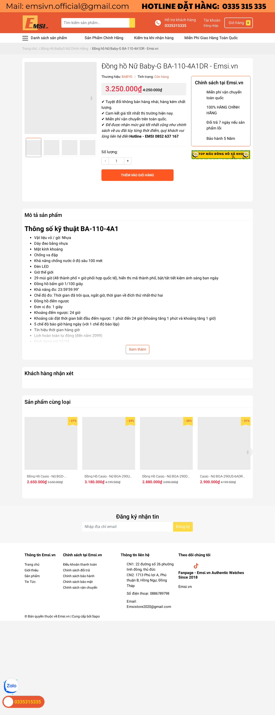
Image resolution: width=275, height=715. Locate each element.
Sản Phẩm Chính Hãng (104, 38)
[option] (61, 98)
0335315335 (175, 25)
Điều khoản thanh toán (80, 564)
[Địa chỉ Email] (137, 527)
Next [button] (91, 98)
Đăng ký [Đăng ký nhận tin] (183, 526)
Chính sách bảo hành (78, 576)
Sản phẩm (32, 576)
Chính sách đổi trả (76, 570)
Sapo (96, 616)
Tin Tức (30, 582)
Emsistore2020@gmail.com (149, 607)
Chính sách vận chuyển (80, 587)
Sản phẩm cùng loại (48, 402)
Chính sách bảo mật (78, 582)
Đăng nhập (211, 25)
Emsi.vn (185, 586)
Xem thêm (137, 349)
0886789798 (159, 593)
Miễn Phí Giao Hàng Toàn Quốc (211, 38)
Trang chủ (32, 564)
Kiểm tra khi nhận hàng (154, 38)
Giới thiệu (31, 570)
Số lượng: (109, 152)
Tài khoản (212, 20)
